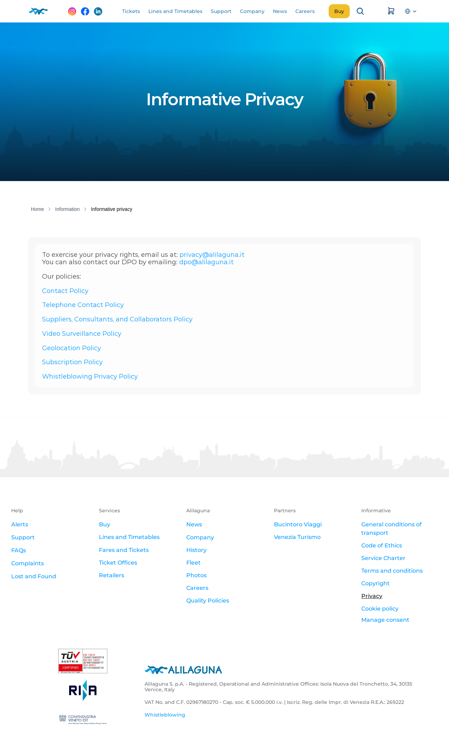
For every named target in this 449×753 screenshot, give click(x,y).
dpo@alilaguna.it (206, 262)
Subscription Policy (72, 362)
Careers (197, 588)
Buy (104, 524)
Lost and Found (33, 576)
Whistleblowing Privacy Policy (90, 376)
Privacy (371, 596)
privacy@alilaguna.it (212, 255)
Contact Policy (65, 291)
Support (23, 537)
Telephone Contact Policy (83, 305)
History (196, 550)
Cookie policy (379, 608)
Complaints (27, 563)
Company (200, 537)
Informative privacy (111, 209)
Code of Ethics (381, 545)
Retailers (111, 575)
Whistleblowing (165, 715)
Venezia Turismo (297, 537)
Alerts (19, 524)
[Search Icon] (360, 11)
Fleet (193, 562)
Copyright (375, 583)
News (194, 524)
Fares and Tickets (124, 550)
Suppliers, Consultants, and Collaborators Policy (117, 319)
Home (37, 209)
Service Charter (383, 558)
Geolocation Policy (71, 348)
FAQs (18, 550)
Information (67, 209)
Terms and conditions (392, 570)
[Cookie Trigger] (385, 620)
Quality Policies (207, 600)
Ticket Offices (118, 562)
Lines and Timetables (129, 537)
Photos (196, 575)
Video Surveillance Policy (81, 334)
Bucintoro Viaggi (298, 524)
